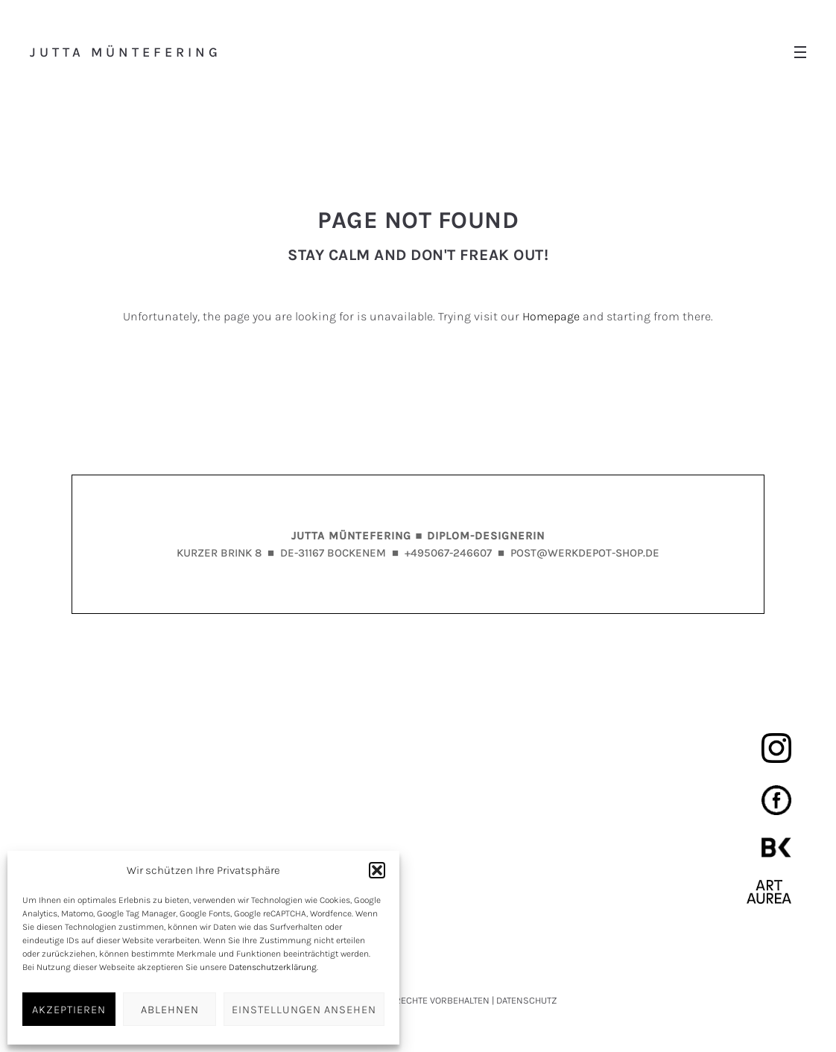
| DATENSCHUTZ (524, 1000)
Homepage (551, 316)
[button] (377, 870)
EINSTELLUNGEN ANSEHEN (304, 1009)
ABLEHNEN (170, 1009)
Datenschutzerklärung (273, 967)
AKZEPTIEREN (69, 1009)
